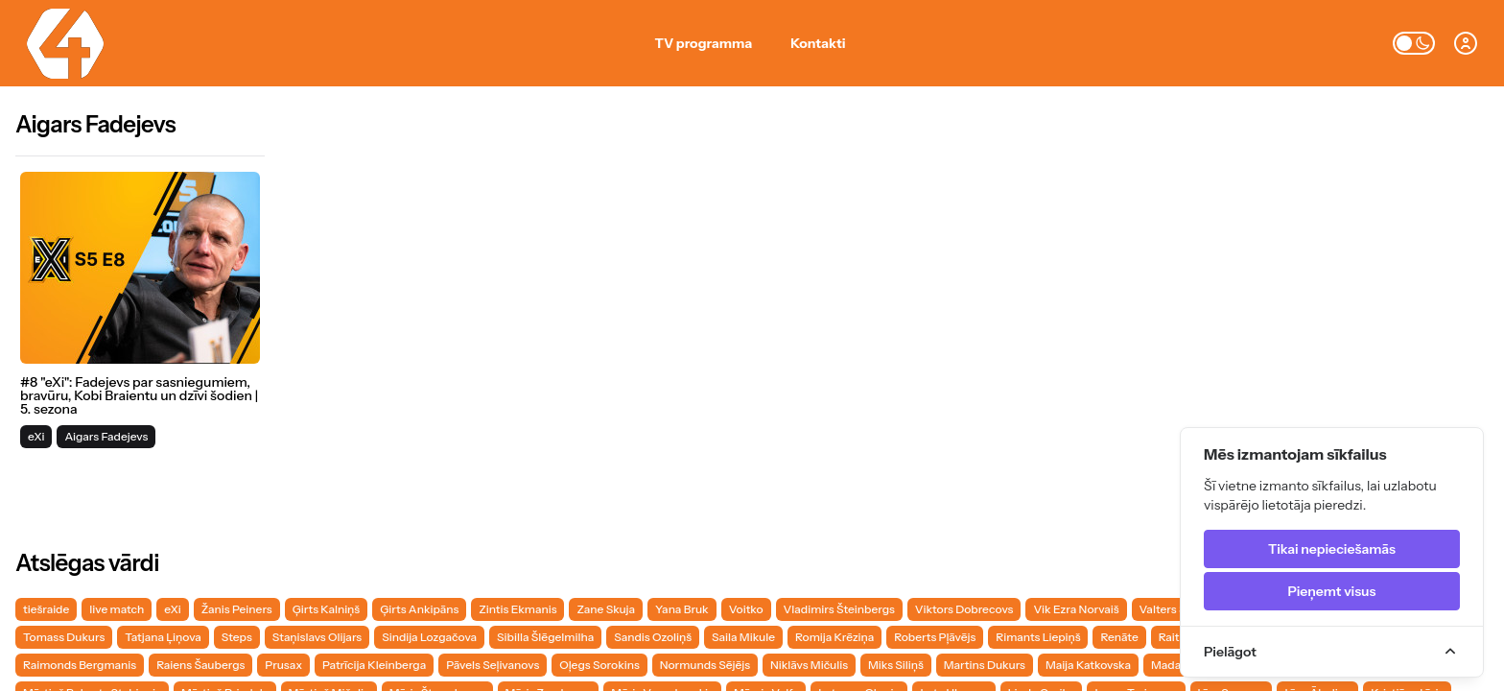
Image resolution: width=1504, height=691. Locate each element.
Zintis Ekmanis (517, 609)
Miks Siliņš (896, 664)
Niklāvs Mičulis (809, 664)
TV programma (704, 43)
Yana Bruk (682, 609)
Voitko (746, 609)
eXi (172, 609)
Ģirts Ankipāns (419, 609)
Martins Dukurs (984, 664)
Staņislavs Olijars (317, 637)
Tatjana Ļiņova (163, 637)
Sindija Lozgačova (429, 637)
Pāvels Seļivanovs (492, 664)
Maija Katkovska (1088, 664)
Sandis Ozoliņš (653, 637)
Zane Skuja (605, 609)
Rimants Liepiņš (1038, 637)
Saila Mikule (743, 637)
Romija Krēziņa (834, 637)
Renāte (1119, 637)
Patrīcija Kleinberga (374, 664)
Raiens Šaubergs (200, 664)
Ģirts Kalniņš (327, 609)
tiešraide (46, 609)
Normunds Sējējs (705, 664)
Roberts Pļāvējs (934, 637)
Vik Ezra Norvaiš (1075, 609)
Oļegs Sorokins (599, 664)
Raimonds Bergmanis (79, 664)
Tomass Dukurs (64, 637)
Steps (237, 637)
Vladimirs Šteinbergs (839, 609)
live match (116, 609)
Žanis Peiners (236, 609)
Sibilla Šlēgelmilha (545, 637)
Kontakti (817, 43)
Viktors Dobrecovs (964, 609)
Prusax (283, 664)
